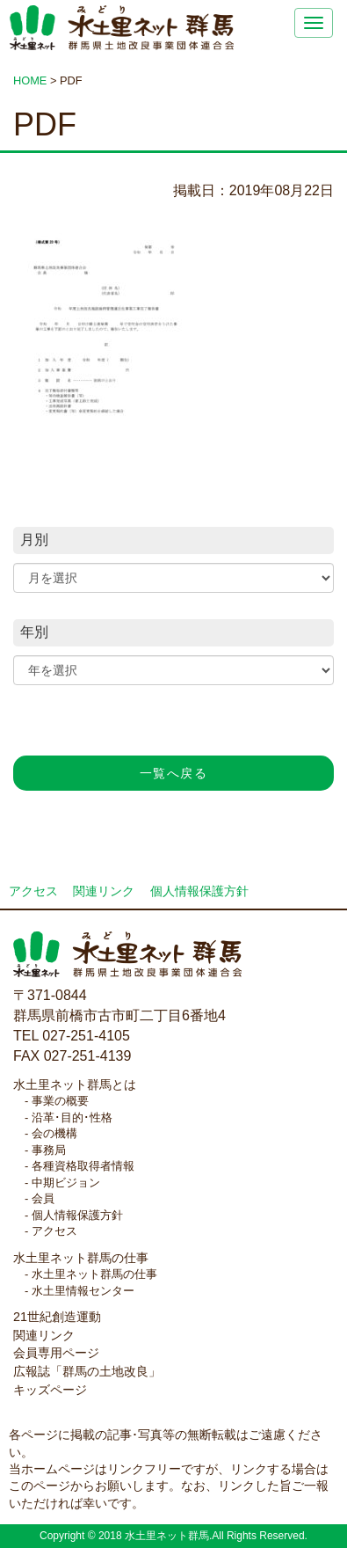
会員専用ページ (56, 1353)
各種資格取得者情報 (83, 1165)
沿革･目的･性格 (72, 1117)
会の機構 (54, 1133)
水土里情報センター (83, 1290)
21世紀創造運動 (57, 1317)
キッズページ (50, 1390)
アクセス (33, 891)
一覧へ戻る (173, 773)
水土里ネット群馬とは (74, 1084)
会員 (43, 1198)
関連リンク (103, 891)
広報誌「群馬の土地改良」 (87, 1371)
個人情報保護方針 (199, 891)
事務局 (49, 1150)
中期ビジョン (66, 1182)
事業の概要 (60, 1100)
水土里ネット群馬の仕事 (80, 1258)
